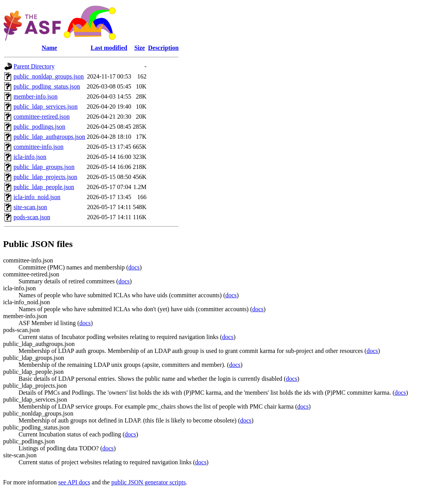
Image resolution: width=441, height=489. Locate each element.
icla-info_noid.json (37, 197)
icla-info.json (30, 156)
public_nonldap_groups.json (49, 76)
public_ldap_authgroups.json (49, 136)
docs (134, 267)
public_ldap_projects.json (45, 177)
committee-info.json (38, 146)
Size (139, 47)
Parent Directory (34, 66)
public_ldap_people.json (44, 187)
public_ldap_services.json (46, 106)
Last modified (109, 47)
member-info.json (36, 96)
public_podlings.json (39, 126)
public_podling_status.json (47, 86)
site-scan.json (30, 207)
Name (49, 47)
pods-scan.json (32, 217)
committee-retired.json (42, 116)
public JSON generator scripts (148, 482)
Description (163, 47)
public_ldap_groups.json (44, 167)
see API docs (74, 482)
